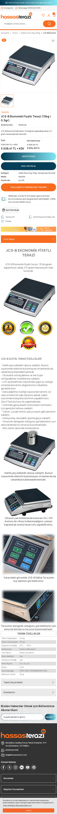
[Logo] (16, 15)
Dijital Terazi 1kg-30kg (28, 173)
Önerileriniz (9, 692)
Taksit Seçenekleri (13, 682)
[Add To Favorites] (53, 40)
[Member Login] (49, 15)
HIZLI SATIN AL (28, 166)
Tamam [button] (28, 810)
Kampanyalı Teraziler (46, 173)
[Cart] (54, 15)
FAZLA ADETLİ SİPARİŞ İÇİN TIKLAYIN (28, 187)
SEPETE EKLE (28, 156)
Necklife (22, 176)
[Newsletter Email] (22, 717)
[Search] (28, 24)
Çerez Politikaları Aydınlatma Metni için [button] (17, 805)
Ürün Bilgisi (9, 239)
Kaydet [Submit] (50, 717)
